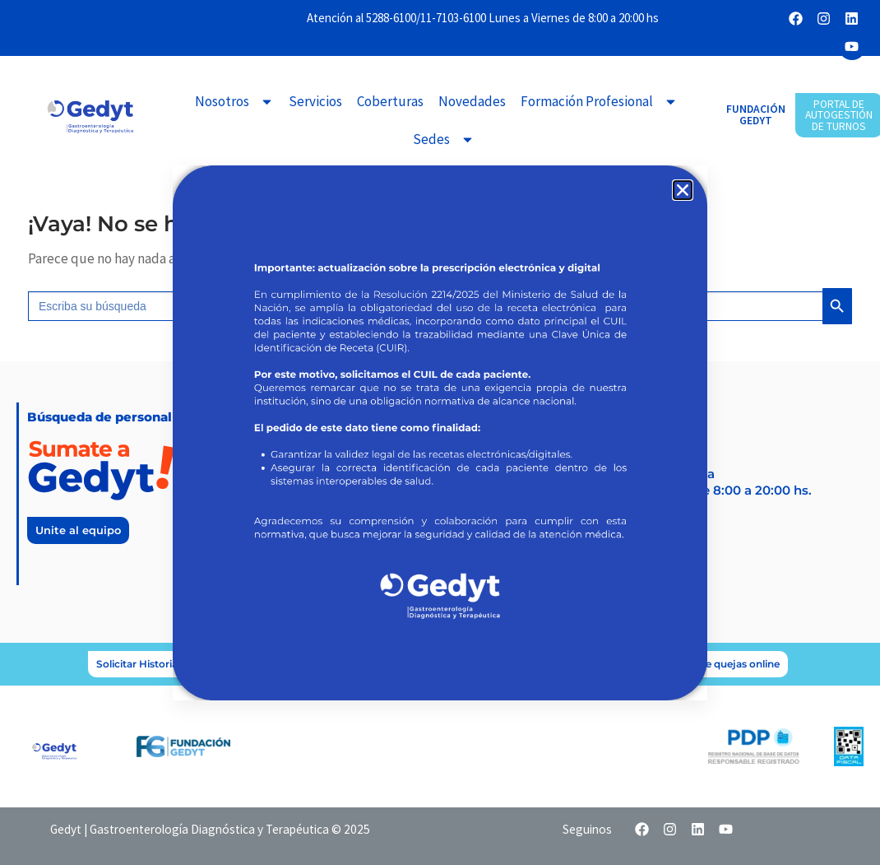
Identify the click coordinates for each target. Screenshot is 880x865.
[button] (682, 190)
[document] (440, 432)
